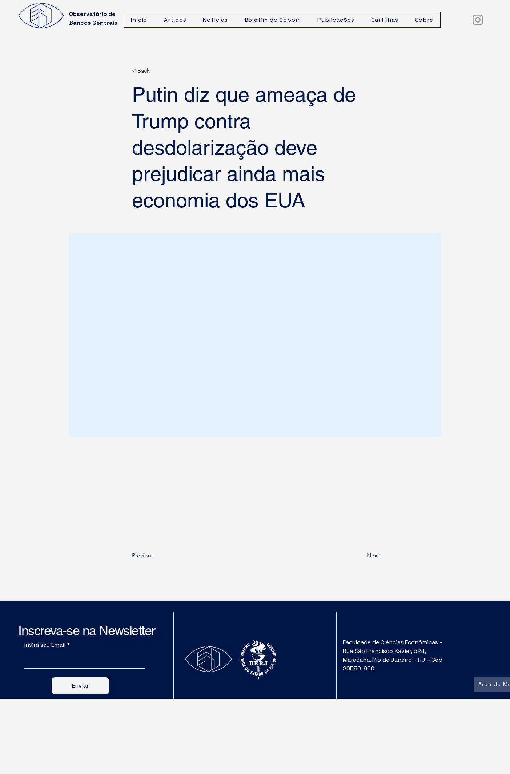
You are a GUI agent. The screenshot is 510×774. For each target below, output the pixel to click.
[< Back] (156, 71)
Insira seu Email (44, 645)
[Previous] (156, 555)
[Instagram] (478, 20)
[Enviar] (80, 685)
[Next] (361, 555)
